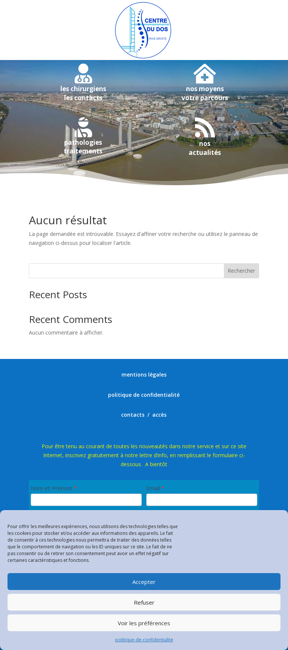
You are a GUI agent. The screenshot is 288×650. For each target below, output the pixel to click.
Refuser (144, 602)
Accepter (144, 581)
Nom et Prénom (54, 488)
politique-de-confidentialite (144, 639)
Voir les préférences (144, 623)
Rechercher (241, 270)
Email (155, 488)
